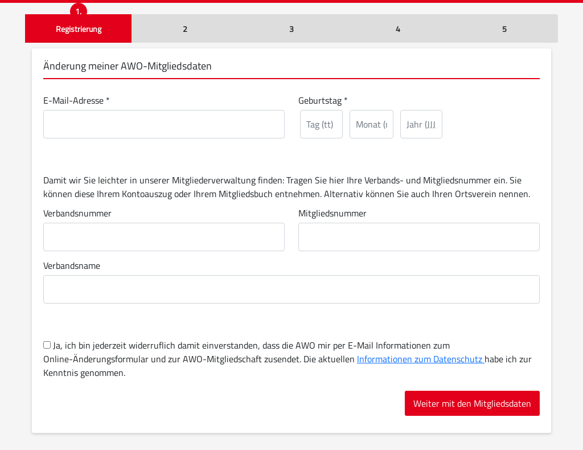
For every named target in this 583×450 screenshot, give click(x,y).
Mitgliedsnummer (332, 213)
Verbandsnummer (77, 213)
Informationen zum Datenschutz (421, 359)
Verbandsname (71, 265)
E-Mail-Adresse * (76, 100)
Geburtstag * (323, 100)
